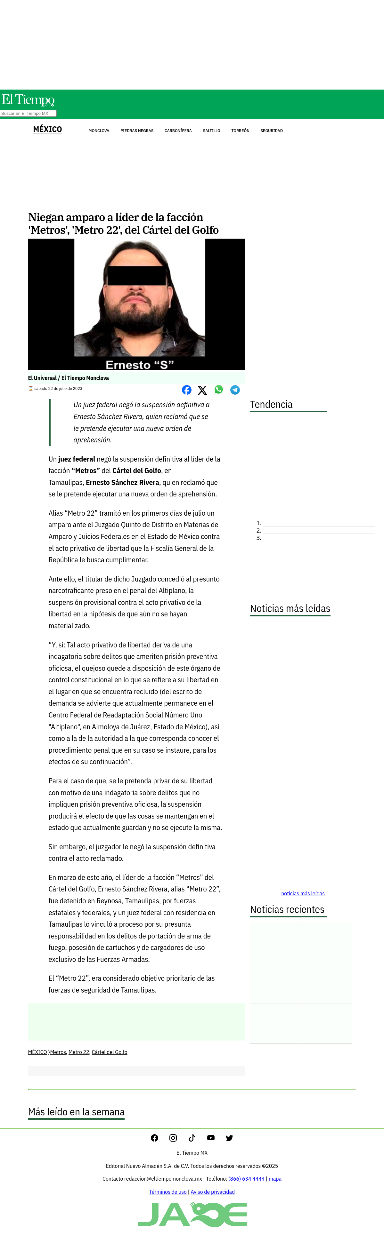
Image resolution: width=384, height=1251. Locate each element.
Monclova (98, 130)
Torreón (240, 130)
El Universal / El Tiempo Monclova (68, 378)
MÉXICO (47, 129)
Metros (58, 1052)
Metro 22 (79, 1052)
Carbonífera (178, 130)
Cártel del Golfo (109, 1052)
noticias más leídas (303, 893)
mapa (275, 1178)
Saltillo (211, 130)
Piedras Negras (136, 130)
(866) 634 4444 (246, 1178)
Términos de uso (168, 1191)
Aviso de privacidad (213, 1191)
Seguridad (272, 130)
